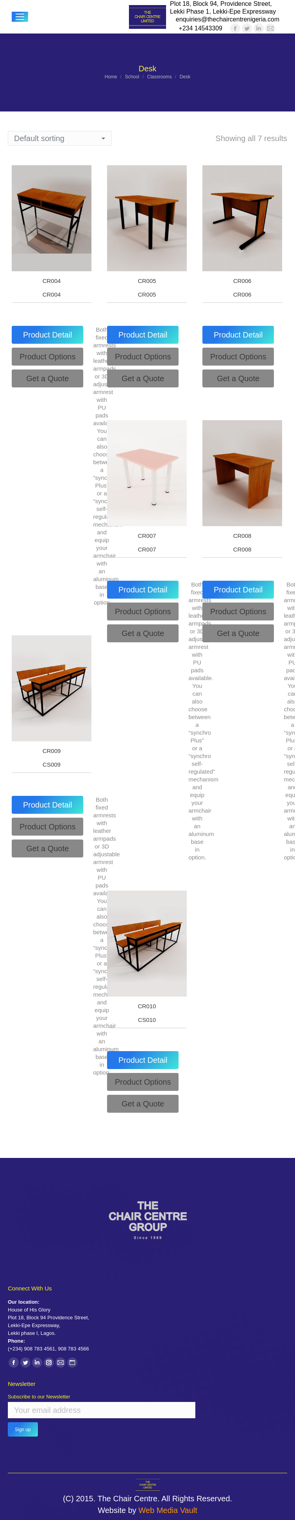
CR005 (147, 280)
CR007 (147, 535)
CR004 (52, 280)
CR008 (242, 535)
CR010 (147, 1006)
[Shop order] (60, 138)
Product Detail (47, 335)
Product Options (47, 356)
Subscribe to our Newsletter (39, 1397)
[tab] (47, 335)
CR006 (242, 280)
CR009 (52, 751)
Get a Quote (47, 378)
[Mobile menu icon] (20, 17)
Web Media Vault (167, 1510)
